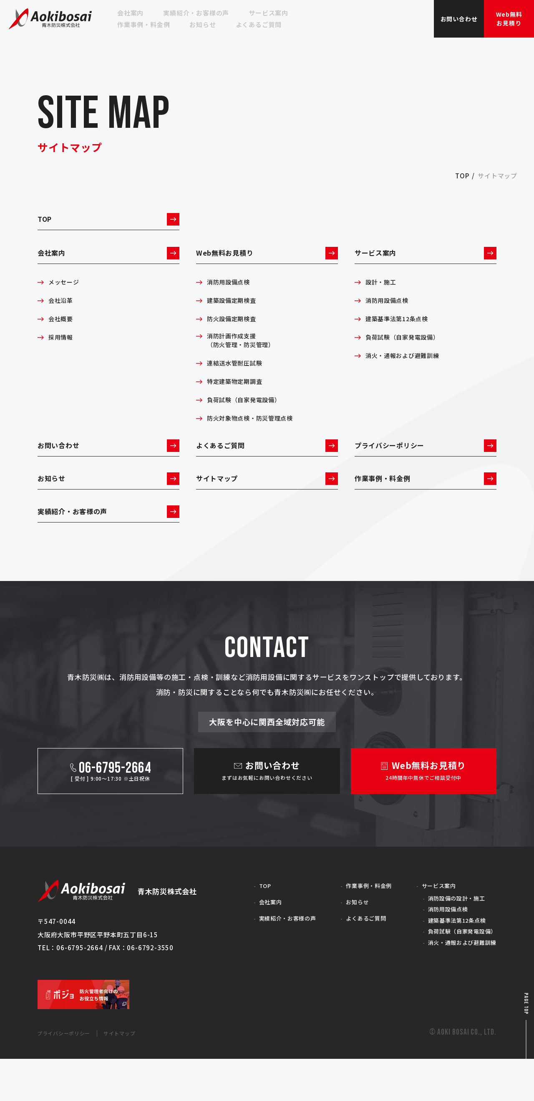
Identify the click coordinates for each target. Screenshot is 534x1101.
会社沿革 (62, 313)
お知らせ (108, 503)
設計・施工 (382, 295)
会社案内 (108, 262)
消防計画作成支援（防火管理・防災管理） (245, 355)
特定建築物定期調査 (238, 397)
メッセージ (65, 295)
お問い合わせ (108, 464)
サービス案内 (425, 262)
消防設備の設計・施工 (450, 934)
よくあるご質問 (267, 464)
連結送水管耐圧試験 (238, 378)
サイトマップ (267, 503)
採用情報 (62, 350)
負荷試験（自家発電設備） (249, 415)
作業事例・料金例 (425, 503)
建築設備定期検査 (235, 313)
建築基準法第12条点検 (401, 332)
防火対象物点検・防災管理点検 (256, 434)
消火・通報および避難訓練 (407, 368)
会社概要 (62, 332)
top (462, 175)
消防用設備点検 (231, 295)
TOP (108, 221)
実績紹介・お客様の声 (108, 543)
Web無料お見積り (267, 262)
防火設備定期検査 (235, 332)
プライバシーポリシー (425, 464)
